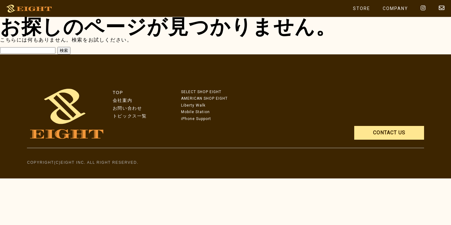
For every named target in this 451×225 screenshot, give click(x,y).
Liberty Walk (193, 105)
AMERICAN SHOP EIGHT (204, 98)
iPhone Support (196, 119)
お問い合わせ (127, 108)
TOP (118, 92)
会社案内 (122, 100)
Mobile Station (195, 112)
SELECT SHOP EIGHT (201, 92)
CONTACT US (389, 133)
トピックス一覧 (130, 115)
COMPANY (395, 8)
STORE (361, 8)
